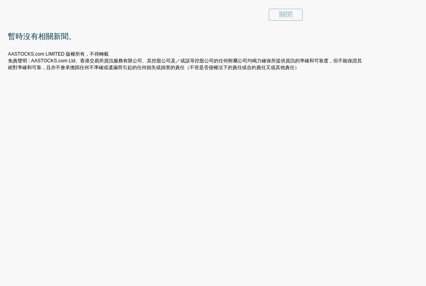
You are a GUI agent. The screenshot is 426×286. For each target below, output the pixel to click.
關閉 (286, 14)
